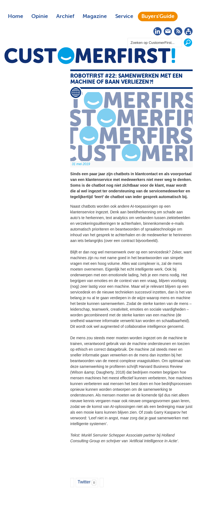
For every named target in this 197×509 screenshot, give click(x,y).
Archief (65, 16)
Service (124, 16)
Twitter (84, 482)
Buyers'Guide (157, 16)
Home (15, 16)
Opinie (39, 16)
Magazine (95, 16)
